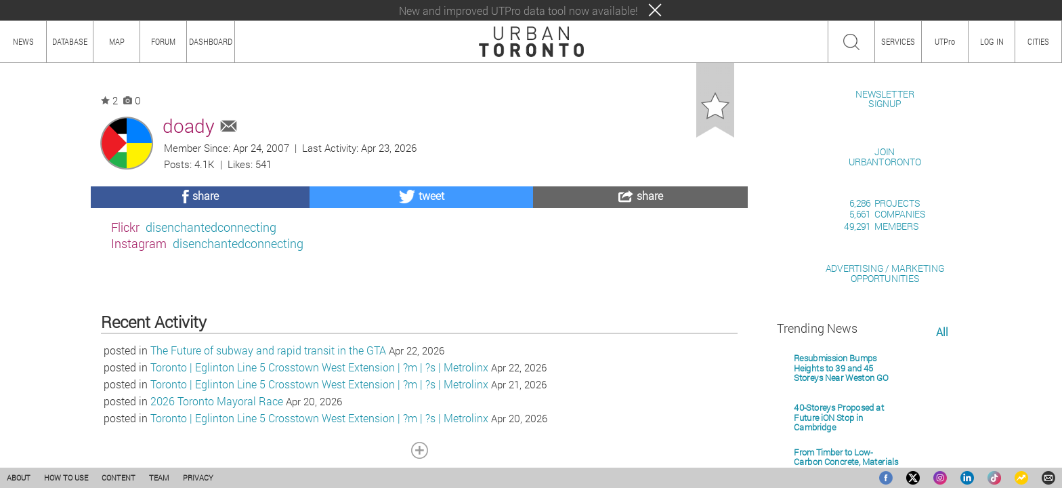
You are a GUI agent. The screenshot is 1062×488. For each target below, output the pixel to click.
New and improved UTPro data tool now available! (518, 10)
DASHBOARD (210, 41)
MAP (117, 41)
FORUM (163, 41)
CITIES (1038, 41)
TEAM (159, 477)
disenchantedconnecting (211, 227)
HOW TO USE (66, 477)
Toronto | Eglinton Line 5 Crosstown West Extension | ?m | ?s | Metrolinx (319, 437)
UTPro (945, 41)
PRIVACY (198, 477)
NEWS (23, 41)
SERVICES (898, 41)
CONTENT (118, 477)
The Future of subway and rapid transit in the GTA (268, 420)
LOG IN (992, 41)
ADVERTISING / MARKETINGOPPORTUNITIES (885, 429)
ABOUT (18, 477)
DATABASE (69, 41)
